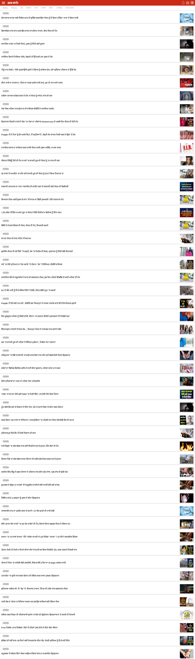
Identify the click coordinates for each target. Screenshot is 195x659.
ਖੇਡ (21, 8)
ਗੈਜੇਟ (51, 8)
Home (5, 8)
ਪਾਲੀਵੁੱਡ (59, 8)
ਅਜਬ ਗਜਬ (70, 8)
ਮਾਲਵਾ (43, 8)
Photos (14, 8)
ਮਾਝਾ (36, 8)
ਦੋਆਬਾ (28, 8)
